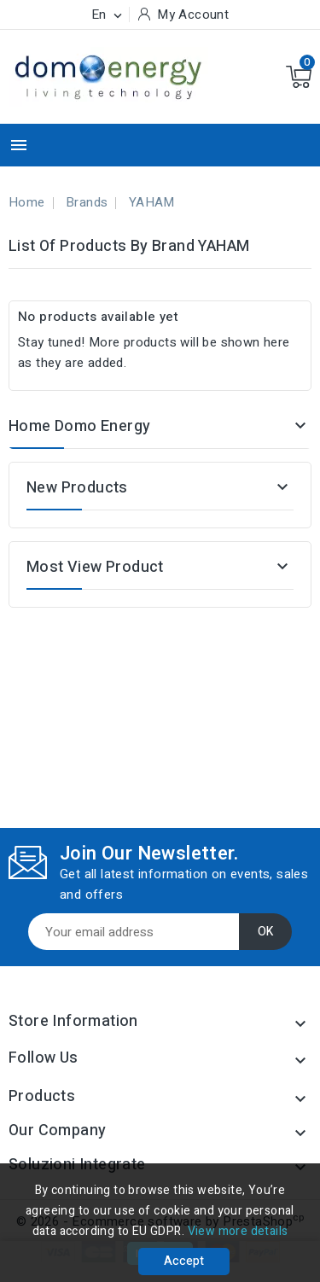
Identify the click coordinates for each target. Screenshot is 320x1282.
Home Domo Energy (79, 426)
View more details (238, 1231)
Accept (184, 1261)
